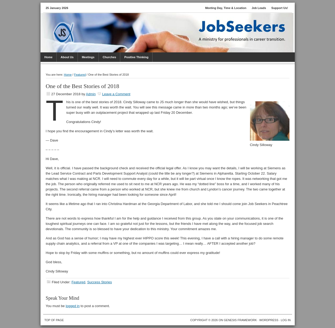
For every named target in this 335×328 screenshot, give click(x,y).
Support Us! (279, 8)
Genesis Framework (240, 320)
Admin (91, 94)
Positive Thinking (136, 57)
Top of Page (54, 320)
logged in (73, 306)
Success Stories (99, 282)
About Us (67, 57)
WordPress (268, 320)
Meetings (88, 57)
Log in (286, 320)
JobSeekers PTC (173, 26)
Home (48, 57)
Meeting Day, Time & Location (225, 8)
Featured (78, 282)
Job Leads (259, 8)
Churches (109, 57)
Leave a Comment (116, 94)
